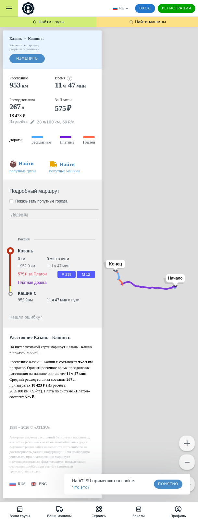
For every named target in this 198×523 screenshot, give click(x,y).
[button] (174, 280)
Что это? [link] (81, 487)
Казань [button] (25, 250)
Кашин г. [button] (27, 293)
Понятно (168, 484)
